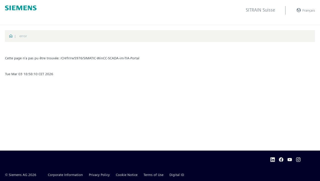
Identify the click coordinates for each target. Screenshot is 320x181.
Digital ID (176, 175)
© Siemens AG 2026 (20, 175)
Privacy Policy (99, 175)
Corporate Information (65, 175)
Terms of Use (153, 175)
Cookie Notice (126, 175)
